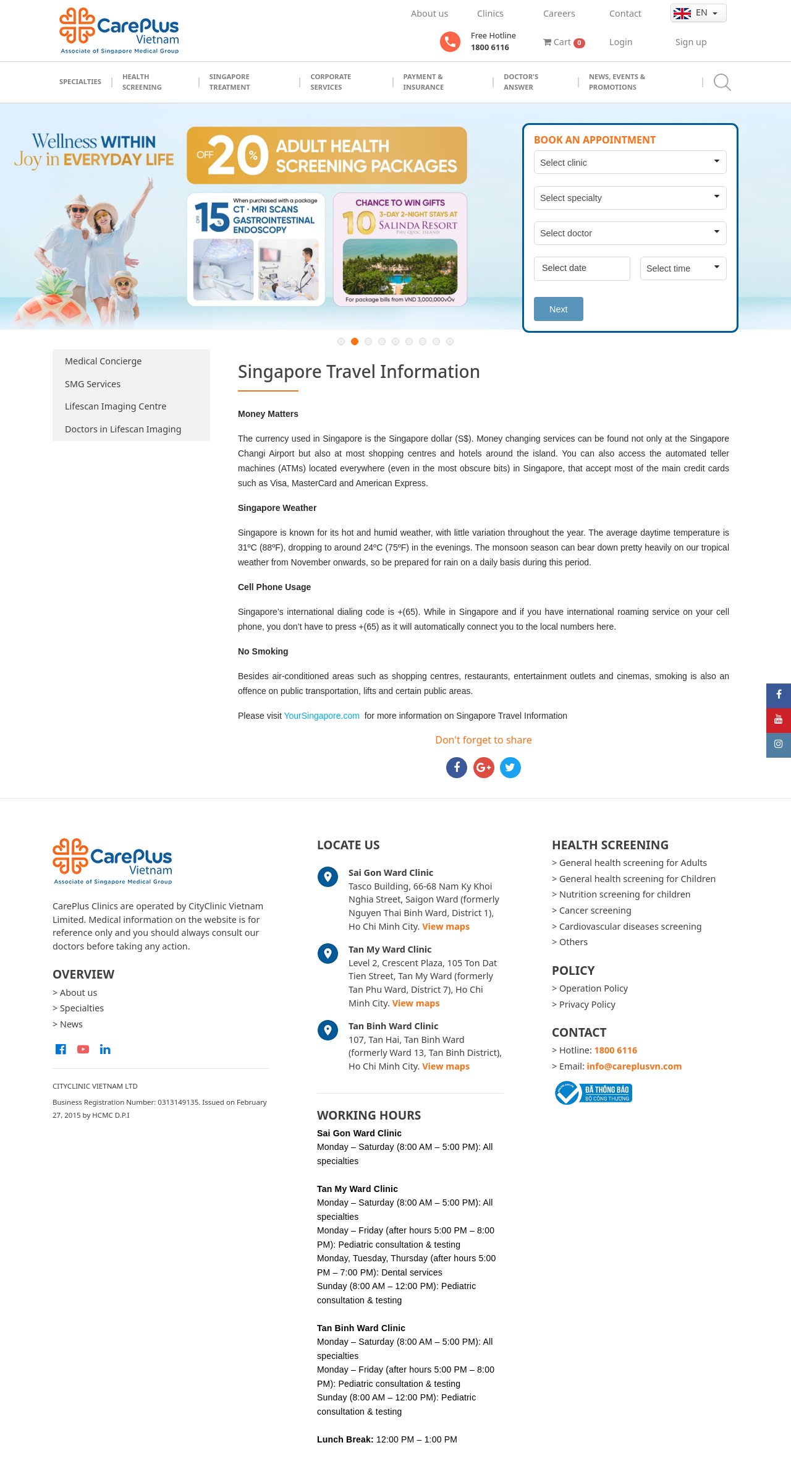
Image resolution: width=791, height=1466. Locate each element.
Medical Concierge (103, 361)
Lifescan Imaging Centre (115, 406)
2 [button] (354, 341)
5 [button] (395, 341)
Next (558, 309)
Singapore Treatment (229, 82)
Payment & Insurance (424, 82)
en (692, 12)
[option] (395, 216)
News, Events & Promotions (617, 82)
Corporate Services (330, 82)
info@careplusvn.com (634, 1066)
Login (621, 42)
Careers (559, 13)
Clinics (490, 13)
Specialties (80, 81)
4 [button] (382, 341)
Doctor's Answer (521, 82)
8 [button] (436, 341)
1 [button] (341, 341)
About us (429, 13)
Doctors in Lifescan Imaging (123, 429)
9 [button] (450, 341)
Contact (625, 13)
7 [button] (422, 341)
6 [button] (409, 341)
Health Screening (142, 82)
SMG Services (93, 384)
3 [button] (368, 341)
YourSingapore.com (321, 716)
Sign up (691, 42)
